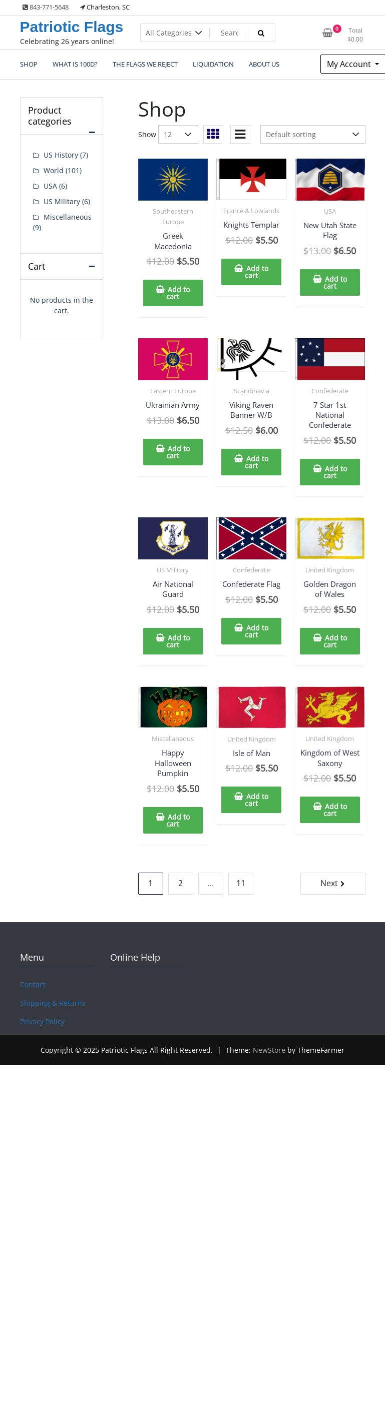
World (54, 170)
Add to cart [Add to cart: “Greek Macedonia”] (178, 293)
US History (61, 155)
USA (330, 211)
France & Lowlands (251, 210)
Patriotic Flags (72, 27)
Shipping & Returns (53, 1003)
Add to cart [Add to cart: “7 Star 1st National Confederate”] (335, 472)
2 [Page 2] (180, 883)
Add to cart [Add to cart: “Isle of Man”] (256, 800)
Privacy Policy (42, 1021)
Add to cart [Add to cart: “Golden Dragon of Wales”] (335, 641)
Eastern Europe (173, 390)
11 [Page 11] (240, 883)
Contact (33, 984)
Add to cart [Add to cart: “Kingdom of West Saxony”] (335, 810)
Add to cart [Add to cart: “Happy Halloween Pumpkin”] (178, 820)
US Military (173, 569)
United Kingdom (329, 569)
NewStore (269, 1050)
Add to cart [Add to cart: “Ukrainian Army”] (178, 452)
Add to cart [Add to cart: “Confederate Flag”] (256, 631)
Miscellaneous (173, 738)
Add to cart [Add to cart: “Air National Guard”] (178, 641)
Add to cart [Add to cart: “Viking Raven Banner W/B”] (256, 462)
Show (147, 134)
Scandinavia (251, 390)
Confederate (329, 390)
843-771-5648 (46, 7)
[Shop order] (312, 134)
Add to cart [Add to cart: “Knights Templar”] (256, 272)
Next (329, 883)
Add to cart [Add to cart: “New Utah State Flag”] (335, 282)
